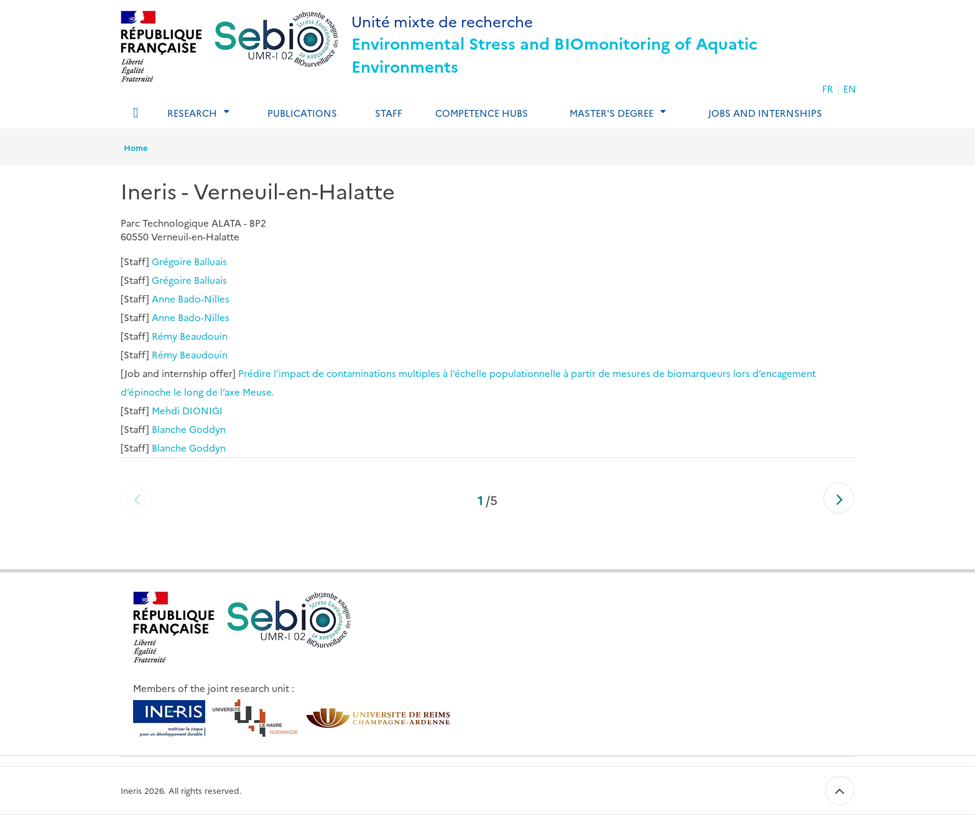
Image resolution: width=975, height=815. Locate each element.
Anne (163, 298)
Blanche (169, 428)
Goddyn (207, 428)
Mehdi (166, 410)
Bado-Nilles (203, 298)
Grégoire (172, 261)
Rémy (164, 335)
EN (849, 88)
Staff (388, 112)
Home (136, 147)
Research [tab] (192, 112)
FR (827, 88)
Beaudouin (204, 335)
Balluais (210, 261)
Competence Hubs (481, 112)
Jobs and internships (765, 112)
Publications (302, 112)
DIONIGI (202, 410)
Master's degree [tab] (612, 112)
